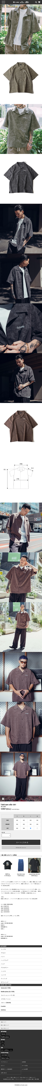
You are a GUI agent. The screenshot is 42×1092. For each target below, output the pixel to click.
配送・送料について (15, 1077)
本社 (2, 1042)
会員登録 (24, 1062)
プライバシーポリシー (19, 1079)
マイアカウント (4, 1062)
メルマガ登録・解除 (29, 1079)
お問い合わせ (4, 1072)
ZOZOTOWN (4, 1055)
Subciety (3, 1034)
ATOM (38, 1079)
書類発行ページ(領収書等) (6, 1069)
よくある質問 (25, 1069)
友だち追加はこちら (6, 1050)
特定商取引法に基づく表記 (8, 1079)
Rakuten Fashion (5, 1058)
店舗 (2, 1045)
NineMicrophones (5, 1037)
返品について (32, 1077)
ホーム (8, 1077)
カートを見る (25, 1065)
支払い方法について (24, 1077)
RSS (35, 1079)
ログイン (3, 1065)
